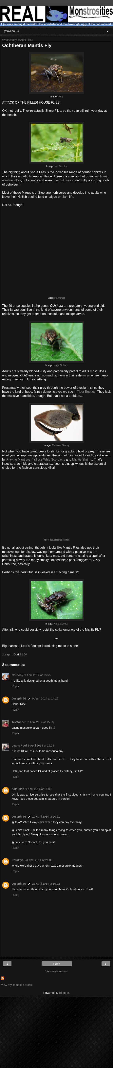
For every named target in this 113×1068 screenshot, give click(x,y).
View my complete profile (17, 984)
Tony (60, 96)
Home (56, 963)
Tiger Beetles (86, 391)
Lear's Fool (19, 745)
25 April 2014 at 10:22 (46, 883)
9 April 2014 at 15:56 (41, 722)
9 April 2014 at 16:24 (41, 745)
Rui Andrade (59, 298)
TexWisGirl (19, 722)
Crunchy (17, 675)
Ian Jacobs (61, 166)
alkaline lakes (11, 180)
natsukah (18, 789)
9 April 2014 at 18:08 (38, 789)
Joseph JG (19, 698)
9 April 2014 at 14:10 (45, 698)
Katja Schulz (60, 365)
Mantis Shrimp (82, 459)
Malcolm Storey (60, 445)
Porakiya (18, 860)
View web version (57, 971)
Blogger (64, 992)
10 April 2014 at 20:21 (46, 816)
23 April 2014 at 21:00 (38, 860)
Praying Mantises (18, 459)
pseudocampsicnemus (59, 540)
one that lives (62, 180)
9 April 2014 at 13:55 (37, 675)
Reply (15, 686)
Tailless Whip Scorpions (48, 459)
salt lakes (100, 176)
